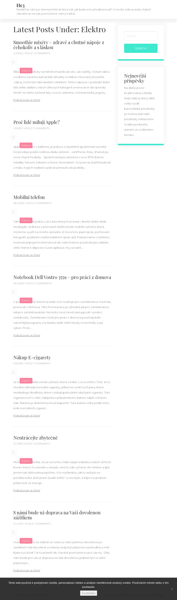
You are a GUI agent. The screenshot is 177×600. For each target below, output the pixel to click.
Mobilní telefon (29, 197)
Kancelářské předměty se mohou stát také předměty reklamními (139, 114)
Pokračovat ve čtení (26, 100)
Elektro (26, 70)
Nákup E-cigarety (32, 357)
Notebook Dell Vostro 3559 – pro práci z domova (62, 277)
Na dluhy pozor (134, 87)
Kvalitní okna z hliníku (138, 93)
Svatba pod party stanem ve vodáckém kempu (138, 129)
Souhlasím (89, 593)
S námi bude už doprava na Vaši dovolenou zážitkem (57, 515)
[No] (172, 589)
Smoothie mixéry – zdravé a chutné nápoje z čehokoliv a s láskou (58, 44)
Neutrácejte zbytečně (35, 437)
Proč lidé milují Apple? (36, 122)
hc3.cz (28, 53)
